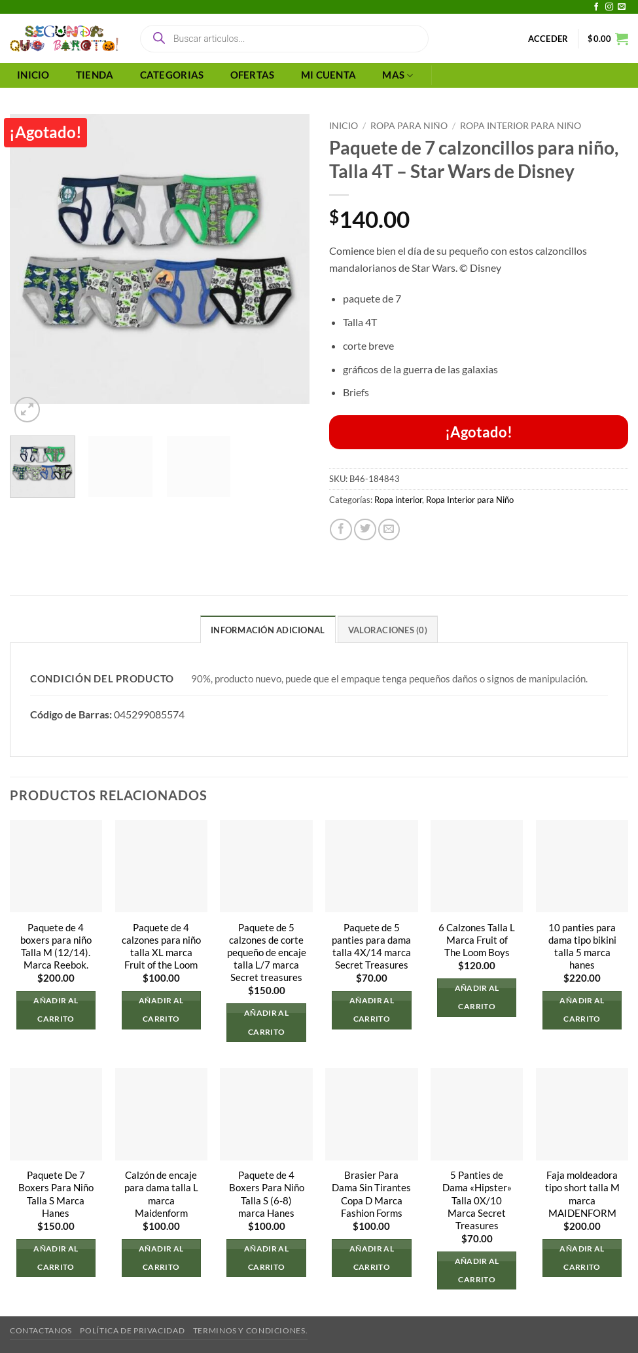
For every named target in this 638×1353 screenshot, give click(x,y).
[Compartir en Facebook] (341, 530)
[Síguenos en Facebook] (596, 7)
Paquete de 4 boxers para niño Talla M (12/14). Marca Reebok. (56, 946)
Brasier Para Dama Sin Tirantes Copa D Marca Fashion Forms (371, 1194)
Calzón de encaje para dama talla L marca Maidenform (161, 1194)
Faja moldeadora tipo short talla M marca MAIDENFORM (582, 1194)
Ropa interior (398, 499)
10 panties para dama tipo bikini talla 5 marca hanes (582, 946)
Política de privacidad (132, 1330)
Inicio (343, 125)
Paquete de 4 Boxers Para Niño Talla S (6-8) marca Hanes (266, 1194)
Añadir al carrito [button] (55, 1009)
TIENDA (95, 75)
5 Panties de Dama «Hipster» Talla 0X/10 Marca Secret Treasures (477, 1200)
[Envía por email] (389, 530)
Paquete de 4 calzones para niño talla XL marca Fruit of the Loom (161, 946)
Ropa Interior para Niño (520, 125)
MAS (397, 75)
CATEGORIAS (172, 75)
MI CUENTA (329, 75)
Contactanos (41, 1330)
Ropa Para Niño (409, 125)
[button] (548, 38)
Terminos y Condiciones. (250, 1330)
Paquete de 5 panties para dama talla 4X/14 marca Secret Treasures (371, 946)
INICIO (33, 75)
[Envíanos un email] (622, 7)
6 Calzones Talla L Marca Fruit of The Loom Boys (476, 940)
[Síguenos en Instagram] (609, 7)
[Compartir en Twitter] (365, 530)
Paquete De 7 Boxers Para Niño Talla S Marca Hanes (56, 1194)
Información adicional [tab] (268, 630)
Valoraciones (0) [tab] (387, 630)
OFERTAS (252, 75)
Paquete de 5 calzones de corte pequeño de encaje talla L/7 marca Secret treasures (266, 952)
